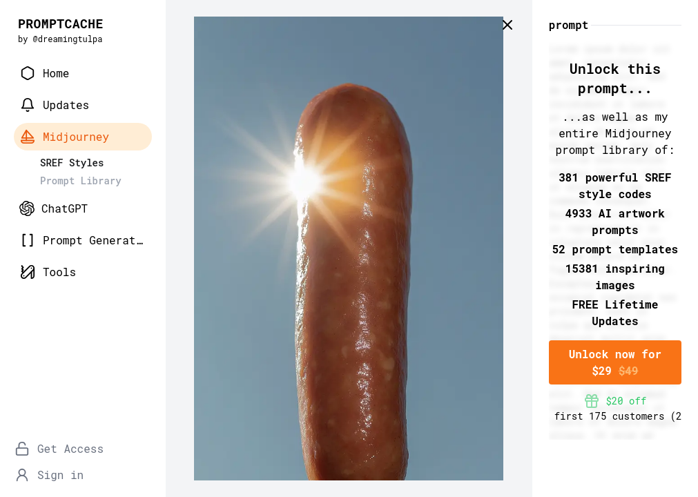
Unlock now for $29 (615, 362)
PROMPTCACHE (61, 23)
